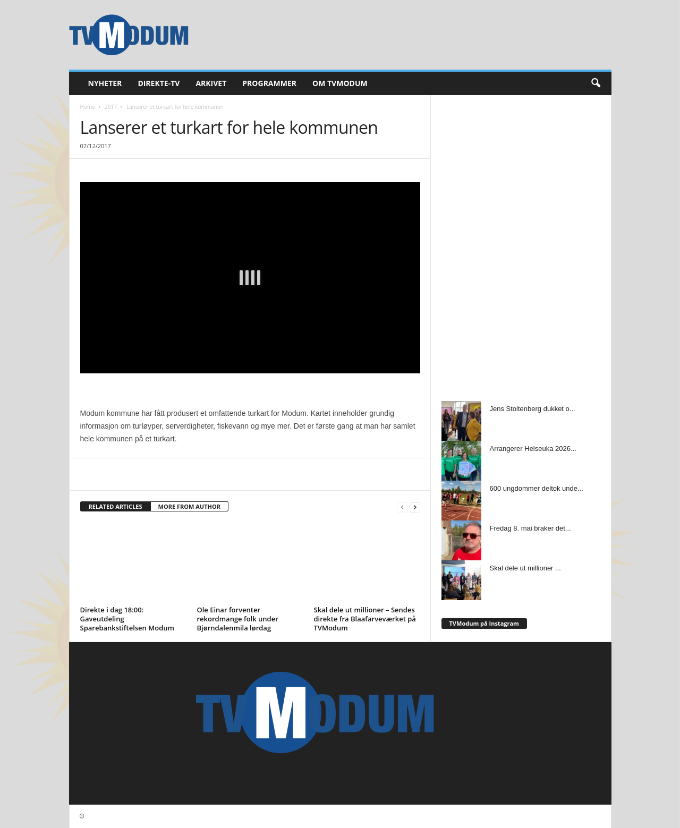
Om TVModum (340, 83)
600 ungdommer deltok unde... (536, 488)
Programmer (269, 83)
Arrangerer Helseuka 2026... (533, 449)
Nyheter (105, 83)
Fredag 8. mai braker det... (530, 528)
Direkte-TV (159, 83)
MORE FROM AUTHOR (189, 506)
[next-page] (415, 507)
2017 (111, 106)
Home (87, 106)
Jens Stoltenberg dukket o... (532, 409)
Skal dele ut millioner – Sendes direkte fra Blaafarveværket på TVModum (365, 619)
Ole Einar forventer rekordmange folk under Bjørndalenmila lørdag (237, 619)
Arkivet (211, 83)
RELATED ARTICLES (115, 506)
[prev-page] (402, 507)
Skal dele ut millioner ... (525, 568)
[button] (595, 83)
